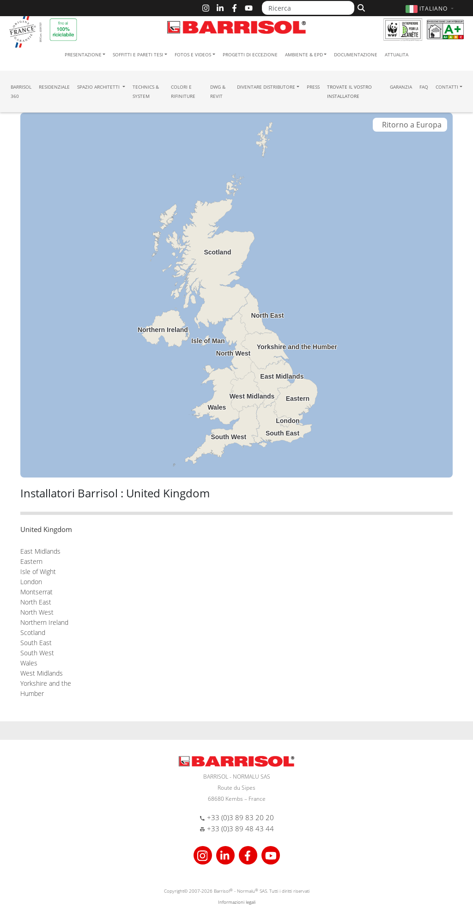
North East (35, 602)
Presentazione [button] (83, 54)
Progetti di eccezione (250, 54)
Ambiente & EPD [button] (304, 54)
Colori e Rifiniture (183, 91)
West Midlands (41, 673)
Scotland (32, 632)
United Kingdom (46, 529)
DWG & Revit (217, 91)
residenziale (54, 87)
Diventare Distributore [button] (266, 87)
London (31, 581)
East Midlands (40, 551)
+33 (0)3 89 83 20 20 (240, 817)
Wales (28, 663)
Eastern (31, 561)
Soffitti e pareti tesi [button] (138, 54)
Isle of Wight (38, 571)
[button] (430, 8)
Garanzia (401, 87)
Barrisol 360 (21, 91)
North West (37, 612)
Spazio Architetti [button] (99, 87)
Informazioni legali (236, 902)
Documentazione (355, 54)
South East (36, 642)
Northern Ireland (44, 622)
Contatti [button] (447, 87)
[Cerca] (360, 7)
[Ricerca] (308, 8)
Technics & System (146, 91)
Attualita (396, 54)
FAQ (423, 87)
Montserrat (36, 591)
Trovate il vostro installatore (349, 91)
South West (37, 652)
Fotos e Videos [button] (193, 54)
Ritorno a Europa (410, 125)
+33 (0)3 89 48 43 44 (240, 828)
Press (313, 87)
